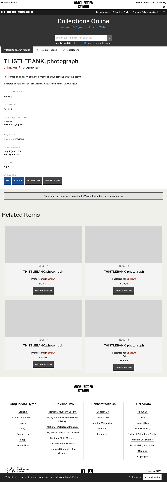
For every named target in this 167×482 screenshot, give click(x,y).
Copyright (142, 456)
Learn (23, 423)
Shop (22, 439)
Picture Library (143, 428)
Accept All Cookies (152, 477)
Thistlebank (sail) (53, 180)
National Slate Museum (62, 438)
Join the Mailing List (102, 423)
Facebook (102, 428)
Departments (103, 12)
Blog (22, 428)
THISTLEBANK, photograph (43, 271)
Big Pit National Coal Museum (63, 432)
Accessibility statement (142, 445)
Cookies (142, 451)
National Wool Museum (62, 443)
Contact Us (103, 411)
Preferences (135, 477)
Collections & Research (17, 12)
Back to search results (17, 50)
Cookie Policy (71, 477)
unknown (10, 67)
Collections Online (121, 12)
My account (149, 2)
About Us (142, 411)
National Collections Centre (146, 12)
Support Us (23, 434)
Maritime (18, 180)
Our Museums (9, 2)
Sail (7, 180)
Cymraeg (161, 2)
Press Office (142, 423)
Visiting (23, 411)
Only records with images (99, 43)
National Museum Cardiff (62, 411)
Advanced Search (65, 43)
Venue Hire (23, 445)
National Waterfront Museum (62, 427)
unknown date (33, 180)
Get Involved (102, 417)
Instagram (102, 434)
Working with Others (143, 439)
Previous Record (46, 50)
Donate (138, 2)
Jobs (142, 417)
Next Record (71, 50)
